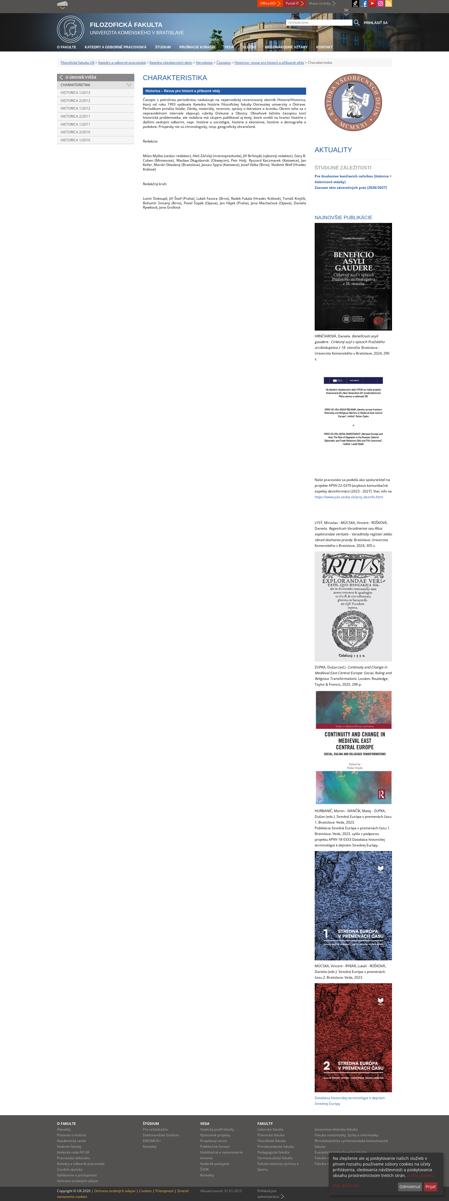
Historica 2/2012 (75, 100)
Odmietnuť (409, 1186)
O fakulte (66, 47)
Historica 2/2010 (75, 132)
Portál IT (292, 3)
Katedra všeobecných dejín (170, 62)
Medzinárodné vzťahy (286, 47)
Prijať (431, 1186)
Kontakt (324, 47)
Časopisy (223, 62)
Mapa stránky (320, 3)
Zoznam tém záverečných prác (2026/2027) (351, 187)
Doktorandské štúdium (161, 1135)
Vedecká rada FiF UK (73, 1152)
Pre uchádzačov (155, 1129)
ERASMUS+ (152, 1140)
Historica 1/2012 (75, 108)
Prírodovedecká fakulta (275, 1146)
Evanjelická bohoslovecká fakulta (341, 1152)
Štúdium (163, 47)
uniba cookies (420, 1175)
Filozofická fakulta (271, 1140)
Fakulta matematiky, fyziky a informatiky (346, 1135)
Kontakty (150, 1146)
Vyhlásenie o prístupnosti (77, 1175)
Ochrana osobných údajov (77, 1180)
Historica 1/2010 (75, 140)
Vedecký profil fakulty (217, 1129)
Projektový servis (213, 1140)
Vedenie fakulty (69, 1146)
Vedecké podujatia (214, 1163)
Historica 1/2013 (75, 92)
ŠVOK (204, 1169)
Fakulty (265, 1123)
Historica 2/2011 (75, 116)
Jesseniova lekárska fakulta (336, 1129)
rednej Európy (329, 1103)
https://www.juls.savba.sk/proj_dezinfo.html (349, 496)
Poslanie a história (71, 1135)
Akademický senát (71, 1140)
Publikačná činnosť (215, 1146)
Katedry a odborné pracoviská (116, 47)
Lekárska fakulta (270, 1129)
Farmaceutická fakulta (275, 1158)
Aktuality (64, 1129)
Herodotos (204, 62)
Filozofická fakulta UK (77, 62)
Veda (229, 47)
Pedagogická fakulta (273, 1152)
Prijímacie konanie (197, 47)
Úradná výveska (69, 1169)
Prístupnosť (164, 1190)
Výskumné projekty (215, 1135)
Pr (316, 176)
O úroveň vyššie (81, 77)
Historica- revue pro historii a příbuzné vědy (269, 62)
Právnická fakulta (271, 1135)
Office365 (268, 3)
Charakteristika (75, 84)
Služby (249, 47)
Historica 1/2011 (75, 124)
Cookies (145, 1190)
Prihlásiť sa (376, 23)
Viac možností (346, 1185)
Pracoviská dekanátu (73, 1158)
